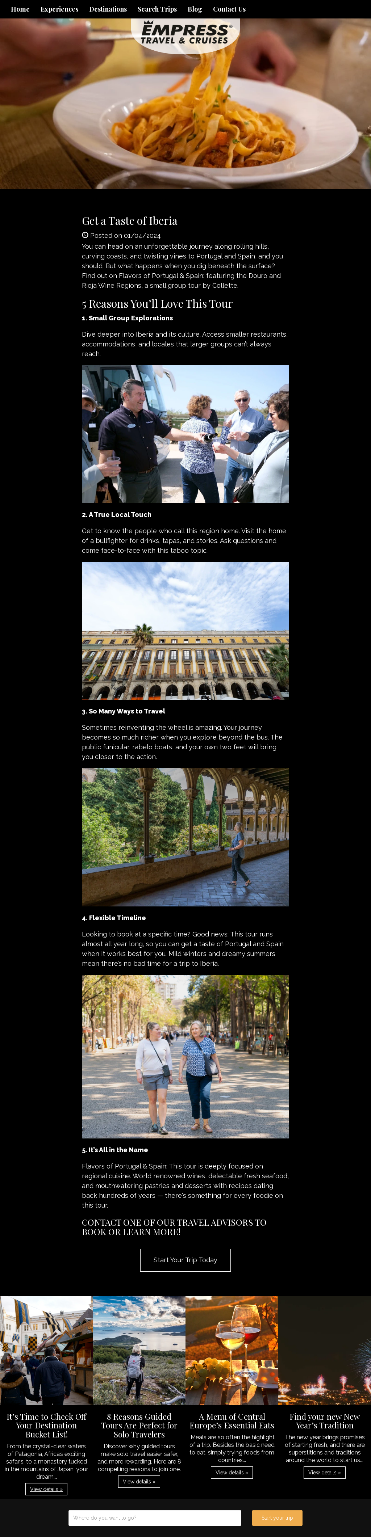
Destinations (108, 9)
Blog (195, 9)
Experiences (59, 9)
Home (20, 9)
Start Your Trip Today (185, 1260)
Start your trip (277, 1518)
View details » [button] (46, 1489)
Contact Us (229, 9)
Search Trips (157, 9)
